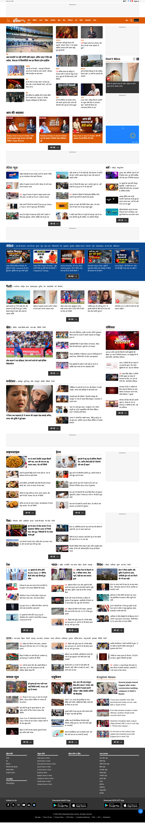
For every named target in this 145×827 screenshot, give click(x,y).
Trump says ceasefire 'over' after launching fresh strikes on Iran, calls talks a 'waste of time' (123, 702)
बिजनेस (60, 286)
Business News (42, 772)
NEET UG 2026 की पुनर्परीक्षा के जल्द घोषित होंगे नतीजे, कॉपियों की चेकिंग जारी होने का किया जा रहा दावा (79, 702)
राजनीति (66, 565)
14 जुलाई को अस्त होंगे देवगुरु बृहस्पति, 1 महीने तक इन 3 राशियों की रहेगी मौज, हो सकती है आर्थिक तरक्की (129, 187)
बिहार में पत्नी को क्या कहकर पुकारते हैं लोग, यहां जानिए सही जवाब (33, 731)
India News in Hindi (43, 758)
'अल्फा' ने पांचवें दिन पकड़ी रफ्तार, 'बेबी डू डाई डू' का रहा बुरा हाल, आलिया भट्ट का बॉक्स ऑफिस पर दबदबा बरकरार (86, 420)
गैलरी (81, 20)
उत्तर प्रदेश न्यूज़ (104, 758)
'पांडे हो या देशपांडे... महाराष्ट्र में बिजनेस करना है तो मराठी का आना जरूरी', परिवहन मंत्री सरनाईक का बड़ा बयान (39, 71)
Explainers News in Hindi (45, 778)
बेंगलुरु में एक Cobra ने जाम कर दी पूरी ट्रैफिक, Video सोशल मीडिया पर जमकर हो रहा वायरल (33, 699)
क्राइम (57, 69)
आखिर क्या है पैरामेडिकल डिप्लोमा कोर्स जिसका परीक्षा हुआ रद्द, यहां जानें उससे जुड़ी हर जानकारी (78, 723)
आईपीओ (26, 521)
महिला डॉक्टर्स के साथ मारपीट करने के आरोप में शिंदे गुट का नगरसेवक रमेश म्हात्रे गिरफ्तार (36, 175)
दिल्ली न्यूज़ (102, 761)
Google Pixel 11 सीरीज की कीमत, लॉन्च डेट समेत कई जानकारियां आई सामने (34, 607)
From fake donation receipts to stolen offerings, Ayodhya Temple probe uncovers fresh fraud (124, 712)
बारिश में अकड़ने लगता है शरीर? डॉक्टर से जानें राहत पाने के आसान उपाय (36, 185)
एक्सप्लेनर (88, 20)
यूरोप (118, 565)
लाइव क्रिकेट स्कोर (23, 327)
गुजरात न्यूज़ (103, 778)
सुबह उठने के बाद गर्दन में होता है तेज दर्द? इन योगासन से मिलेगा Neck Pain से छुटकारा (83, 484)
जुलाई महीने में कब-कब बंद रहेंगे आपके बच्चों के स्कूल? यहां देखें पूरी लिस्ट (78, 712)
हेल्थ (94, 20)
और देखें (54, 147)
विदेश (46, 20)
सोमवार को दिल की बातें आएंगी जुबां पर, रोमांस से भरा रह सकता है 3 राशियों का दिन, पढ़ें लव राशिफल (128, 385)
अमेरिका (112, 565)
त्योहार (114, 168)
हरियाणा (57, 638)
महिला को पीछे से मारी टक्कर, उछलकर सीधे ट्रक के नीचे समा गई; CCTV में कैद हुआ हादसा (78, 611)
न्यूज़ (41, 246)
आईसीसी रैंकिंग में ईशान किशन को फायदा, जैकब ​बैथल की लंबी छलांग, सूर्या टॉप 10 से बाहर (84, 345)
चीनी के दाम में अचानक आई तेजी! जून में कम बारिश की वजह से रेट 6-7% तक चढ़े (85, 538)
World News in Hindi (43, 761)
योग (61, 246)
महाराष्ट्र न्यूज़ (103, 772)
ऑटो (20, 521)
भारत (40, 20)
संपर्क (7, 758)
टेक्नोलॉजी (50, 286)
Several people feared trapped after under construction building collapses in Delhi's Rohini (128, 688)
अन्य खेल (33, 327)
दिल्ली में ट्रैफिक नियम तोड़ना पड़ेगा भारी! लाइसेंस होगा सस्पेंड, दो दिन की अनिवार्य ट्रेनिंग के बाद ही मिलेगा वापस (85, 548)
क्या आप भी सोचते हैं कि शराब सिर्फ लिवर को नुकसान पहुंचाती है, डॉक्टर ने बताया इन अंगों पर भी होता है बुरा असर (85, 494)
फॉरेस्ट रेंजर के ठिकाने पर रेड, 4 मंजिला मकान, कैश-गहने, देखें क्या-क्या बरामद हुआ (83, 574)
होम (29, 20)
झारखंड (94, 638)
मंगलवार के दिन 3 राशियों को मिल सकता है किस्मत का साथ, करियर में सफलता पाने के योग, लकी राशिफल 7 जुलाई (128, 371)
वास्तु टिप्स (120, 168)
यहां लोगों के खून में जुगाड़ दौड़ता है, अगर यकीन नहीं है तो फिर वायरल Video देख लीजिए (32, 710)
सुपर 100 (47, 246)
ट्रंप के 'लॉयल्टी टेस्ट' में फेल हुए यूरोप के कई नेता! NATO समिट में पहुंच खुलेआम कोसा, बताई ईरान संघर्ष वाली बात (123, 608)
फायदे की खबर (39, 521)
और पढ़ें (54, 224)
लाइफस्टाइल (99, 246)
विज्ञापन (8, 764)
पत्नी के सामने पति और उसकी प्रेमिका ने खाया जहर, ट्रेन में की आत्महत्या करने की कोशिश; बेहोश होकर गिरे (33, 667)
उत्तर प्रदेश (74, 565)
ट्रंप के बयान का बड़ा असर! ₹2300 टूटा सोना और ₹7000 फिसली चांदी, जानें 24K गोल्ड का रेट (39, 84)
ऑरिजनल (116, 246)
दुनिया (40, 286)
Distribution (106, 817)
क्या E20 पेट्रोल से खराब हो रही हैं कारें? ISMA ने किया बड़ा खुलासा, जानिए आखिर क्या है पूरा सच (35, 216)
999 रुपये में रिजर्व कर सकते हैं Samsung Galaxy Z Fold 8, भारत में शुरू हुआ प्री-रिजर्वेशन (36, 206)
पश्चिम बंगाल (78, 638)
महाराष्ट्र (28, 66)
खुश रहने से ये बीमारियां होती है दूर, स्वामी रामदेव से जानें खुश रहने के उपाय (85, 474)
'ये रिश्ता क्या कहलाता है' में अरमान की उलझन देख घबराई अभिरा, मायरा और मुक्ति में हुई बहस (29, 417)
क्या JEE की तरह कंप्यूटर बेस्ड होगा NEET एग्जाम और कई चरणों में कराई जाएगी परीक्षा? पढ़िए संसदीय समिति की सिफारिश (83, 688)
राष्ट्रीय (61, 565)
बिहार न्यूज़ (102, 767)
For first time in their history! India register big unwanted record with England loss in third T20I (122, 734)
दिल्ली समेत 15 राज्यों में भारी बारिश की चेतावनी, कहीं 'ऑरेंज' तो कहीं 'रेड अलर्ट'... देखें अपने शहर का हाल (79, 667)
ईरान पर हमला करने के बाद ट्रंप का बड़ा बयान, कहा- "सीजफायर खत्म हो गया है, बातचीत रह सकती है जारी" (124, 587)
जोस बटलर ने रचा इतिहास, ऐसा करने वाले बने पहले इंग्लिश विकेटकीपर (26, 362)
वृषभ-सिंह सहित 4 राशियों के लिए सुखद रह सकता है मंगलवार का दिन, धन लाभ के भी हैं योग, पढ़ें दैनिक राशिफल (128, 358)
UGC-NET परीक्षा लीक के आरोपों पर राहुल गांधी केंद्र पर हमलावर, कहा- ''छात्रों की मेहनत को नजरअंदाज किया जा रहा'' (91, 103)
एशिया (107, 565)
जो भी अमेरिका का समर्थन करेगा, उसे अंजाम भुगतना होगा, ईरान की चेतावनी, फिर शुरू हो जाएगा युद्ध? (66, 102)
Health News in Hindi (44, 781)
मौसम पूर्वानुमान (10, 783)
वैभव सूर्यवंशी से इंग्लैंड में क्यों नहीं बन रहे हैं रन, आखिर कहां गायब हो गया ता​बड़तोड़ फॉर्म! (83, 365)
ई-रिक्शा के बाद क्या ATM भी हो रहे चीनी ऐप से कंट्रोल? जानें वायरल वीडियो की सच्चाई (33, 587)
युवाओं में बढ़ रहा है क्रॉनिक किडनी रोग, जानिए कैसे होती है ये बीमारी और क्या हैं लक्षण (89, 462)
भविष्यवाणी (55, 246)
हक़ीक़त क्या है (79, 246)
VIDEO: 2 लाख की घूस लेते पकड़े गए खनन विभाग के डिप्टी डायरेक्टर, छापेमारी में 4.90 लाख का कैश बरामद (123, 667)
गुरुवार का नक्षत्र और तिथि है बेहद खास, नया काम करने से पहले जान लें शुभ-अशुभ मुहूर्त (84, 206)
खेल (59, 20)
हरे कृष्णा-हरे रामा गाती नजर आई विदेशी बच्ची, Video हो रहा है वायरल (38, 687)
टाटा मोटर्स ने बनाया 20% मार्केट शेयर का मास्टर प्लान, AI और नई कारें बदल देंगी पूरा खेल (36, 543)
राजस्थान (46, 638)
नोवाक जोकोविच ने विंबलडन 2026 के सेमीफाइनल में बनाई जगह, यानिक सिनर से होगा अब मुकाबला (85, 355)
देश (45, 286)
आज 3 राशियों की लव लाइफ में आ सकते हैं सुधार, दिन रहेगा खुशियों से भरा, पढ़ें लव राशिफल (129, 346)
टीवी (32, 381)
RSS (93, 817)
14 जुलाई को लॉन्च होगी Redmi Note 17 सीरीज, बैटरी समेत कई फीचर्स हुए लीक (37, 574)
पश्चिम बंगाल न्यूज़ (104, 764)
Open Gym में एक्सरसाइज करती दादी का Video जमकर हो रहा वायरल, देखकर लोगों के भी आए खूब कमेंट (34, 720)
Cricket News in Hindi (44, 770)
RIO (99, 817)
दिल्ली (84, 565)
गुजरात (71, 638)
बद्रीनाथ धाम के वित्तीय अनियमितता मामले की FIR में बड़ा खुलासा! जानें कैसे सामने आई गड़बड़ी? (78, 656)
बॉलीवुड (20, 381)
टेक (8, 564)
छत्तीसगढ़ (64, 638)
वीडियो (35, 20)
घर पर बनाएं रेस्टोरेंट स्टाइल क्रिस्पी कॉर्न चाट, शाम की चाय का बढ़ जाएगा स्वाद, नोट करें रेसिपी (39, 462)
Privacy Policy (59, 817)
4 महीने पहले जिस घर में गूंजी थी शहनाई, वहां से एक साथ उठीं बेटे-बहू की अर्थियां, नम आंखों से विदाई (85, 216)
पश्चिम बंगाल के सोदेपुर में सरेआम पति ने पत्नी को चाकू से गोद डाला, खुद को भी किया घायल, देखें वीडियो (67, 75)
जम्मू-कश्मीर (87, 638)
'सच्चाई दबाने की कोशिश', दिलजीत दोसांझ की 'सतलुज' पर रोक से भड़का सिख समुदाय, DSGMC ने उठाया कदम (85, 399)
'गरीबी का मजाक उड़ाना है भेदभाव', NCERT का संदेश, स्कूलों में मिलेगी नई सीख (124, 657)
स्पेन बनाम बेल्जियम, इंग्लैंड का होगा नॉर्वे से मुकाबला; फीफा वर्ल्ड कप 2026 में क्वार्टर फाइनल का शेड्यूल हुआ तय (85, 334)
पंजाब (52, 638)
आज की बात (31, 246)
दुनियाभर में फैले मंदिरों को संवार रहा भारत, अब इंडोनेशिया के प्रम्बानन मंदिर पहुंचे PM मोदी (123, 597)
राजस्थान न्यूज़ (103, 775)
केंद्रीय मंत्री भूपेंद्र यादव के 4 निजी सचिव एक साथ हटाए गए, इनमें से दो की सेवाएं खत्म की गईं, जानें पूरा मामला (78, 622)
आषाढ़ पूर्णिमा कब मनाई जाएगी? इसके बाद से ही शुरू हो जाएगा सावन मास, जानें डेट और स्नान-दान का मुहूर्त (129, 200)
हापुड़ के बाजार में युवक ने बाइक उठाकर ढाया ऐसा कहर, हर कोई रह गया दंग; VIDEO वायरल (35, 195)
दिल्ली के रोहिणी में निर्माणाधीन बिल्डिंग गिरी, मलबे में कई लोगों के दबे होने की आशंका (84, 195)
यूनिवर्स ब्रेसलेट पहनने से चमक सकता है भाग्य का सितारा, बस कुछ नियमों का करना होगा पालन (129, 212)
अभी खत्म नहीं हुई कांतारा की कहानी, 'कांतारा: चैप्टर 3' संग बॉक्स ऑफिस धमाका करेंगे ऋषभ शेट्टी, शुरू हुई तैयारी (66, 46)
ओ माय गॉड (108, 246)
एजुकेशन (56, 677)
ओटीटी (43, 381)
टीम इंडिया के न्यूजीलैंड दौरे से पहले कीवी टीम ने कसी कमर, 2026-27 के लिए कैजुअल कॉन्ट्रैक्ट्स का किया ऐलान (38, 97)
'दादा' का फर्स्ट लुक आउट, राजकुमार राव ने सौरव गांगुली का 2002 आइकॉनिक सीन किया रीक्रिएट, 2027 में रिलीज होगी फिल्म (84, 409)
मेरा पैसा (47, 521)
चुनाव (37, 246)
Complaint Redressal (83, 817)
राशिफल (70, 20)
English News (10, 772)
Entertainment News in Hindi (46, 764)
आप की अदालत (15, 112)
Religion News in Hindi (44, 775)
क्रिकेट (15, 327)
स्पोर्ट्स (23, 286)
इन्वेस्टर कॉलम (10, 770)
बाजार (32, 521)
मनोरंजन (53, 20)
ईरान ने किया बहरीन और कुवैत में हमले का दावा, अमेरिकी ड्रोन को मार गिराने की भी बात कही (128, 574)
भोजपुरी (36, 381)
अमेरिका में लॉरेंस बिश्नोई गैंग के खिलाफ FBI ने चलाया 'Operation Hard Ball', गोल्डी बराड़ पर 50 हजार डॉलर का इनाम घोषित (124, 618)
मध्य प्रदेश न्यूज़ (103, 770)
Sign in (136, 1)
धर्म (76, 20)
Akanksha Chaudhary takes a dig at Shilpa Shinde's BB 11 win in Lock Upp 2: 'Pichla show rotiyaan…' (124, 723)
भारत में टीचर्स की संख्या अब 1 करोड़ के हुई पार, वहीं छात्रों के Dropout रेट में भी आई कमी (85, 185)
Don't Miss (113, 59)
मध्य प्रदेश (40, 638)
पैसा (64, 20)
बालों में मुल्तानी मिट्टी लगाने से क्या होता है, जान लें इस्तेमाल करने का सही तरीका (35, 474)
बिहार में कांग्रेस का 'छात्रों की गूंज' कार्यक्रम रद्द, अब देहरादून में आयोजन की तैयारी (33, 657)
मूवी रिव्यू (26, 381)
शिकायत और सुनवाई (11, 767)
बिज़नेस (15, 521)
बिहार (80, 565)
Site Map (37, 817)
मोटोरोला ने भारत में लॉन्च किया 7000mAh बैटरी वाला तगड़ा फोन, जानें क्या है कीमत (33, 597)
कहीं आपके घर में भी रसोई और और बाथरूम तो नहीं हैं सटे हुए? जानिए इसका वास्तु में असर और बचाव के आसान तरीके (85, 175)
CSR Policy (70, 817)
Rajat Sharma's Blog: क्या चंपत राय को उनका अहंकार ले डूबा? (91, 45)
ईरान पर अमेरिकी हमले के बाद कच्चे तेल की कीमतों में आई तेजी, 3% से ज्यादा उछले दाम (85, 528)
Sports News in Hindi (44, 767)
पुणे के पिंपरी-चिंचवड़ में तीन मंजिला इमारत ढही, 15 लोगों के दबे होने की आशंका (92, 73)
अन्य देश (123, 565)
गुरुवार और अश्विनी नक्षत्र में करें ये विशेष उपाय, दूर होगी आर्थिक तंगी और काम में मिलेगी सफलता (129, 175)
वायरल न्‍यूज (12, 677)
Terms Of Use (47, 817)
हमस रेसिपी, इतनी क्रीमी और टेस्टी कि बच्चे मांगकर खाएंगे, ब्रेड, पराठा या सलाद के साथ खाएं (35, 484)
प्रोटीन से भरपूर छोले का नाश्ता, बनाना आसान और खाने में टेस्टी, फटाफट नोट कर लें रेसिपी (35, 494)
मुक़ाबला (66, 246)
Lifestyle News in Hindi (44, 784)
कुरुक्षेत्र (72, 246)
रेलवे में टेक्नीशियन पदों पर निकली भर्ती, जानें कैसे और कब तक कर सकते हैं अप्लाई (78, 733)
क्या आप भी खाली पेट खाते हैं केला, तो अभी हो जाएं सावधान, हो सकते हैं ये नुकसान (85, 505)
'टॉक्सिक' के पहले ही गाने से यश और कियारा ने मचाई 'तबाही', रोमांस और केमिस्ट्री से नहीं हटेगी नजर (85, 388)
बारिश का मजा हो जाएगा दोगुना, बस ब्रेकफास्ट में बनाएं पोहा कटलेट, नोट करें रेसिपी (36, 504)
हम (7, 761)
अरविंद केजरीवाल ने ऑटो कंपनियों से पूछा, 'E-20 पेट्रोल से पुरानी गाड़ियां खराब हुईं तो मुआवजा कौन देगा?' (124, 646)
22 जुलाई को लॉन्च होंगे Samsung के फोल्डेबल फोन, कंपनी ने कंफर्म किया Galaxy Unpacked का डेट (33, 617)
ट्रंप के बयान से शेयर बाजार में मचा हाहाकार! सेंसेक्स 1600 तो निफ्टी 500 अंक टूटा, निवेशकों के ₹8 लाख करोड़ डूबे (40, 530)
